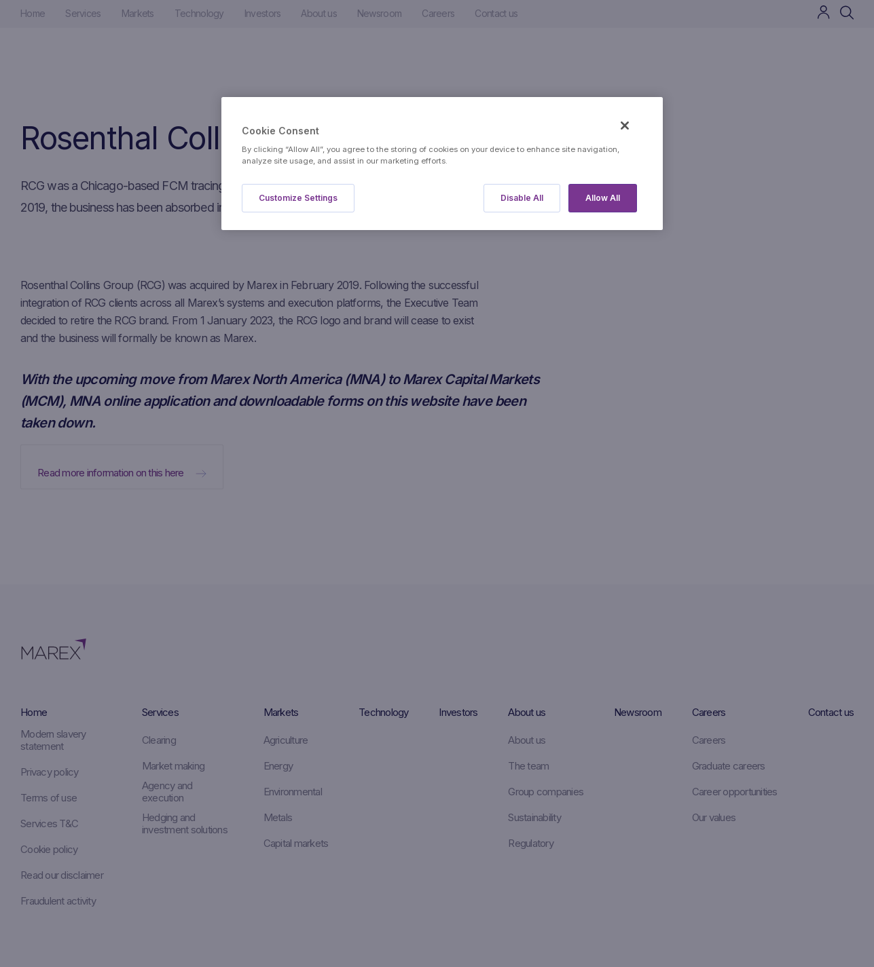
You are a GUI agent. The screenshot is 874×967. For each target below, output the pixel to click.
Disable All (521, 198)
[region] (442, 164)
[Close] (624, 125)
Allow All (602, 198)
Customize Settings (298, 198)
